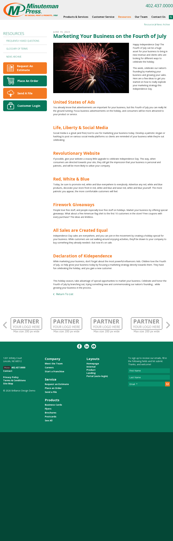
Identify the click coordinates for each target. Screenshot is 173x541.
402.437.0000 (159, 5)
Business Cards (53, 404)
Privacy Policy (11, 377)
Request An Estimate (25, 68)
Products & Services (75, 17)
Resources (124, 17)
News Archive (163, 24)
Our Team (141, 17)
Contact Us (158, 17)
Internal (90, 366)
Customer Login (28, 106)
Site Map (8, 383)
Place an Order (53, 388)
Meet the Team (54, 363)
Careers (49, 367)
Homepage (92, 363)
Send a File (51, 391)
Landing (91, 372)
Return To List (64, 294)
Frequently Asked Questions (22, 40)
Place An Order (27, 81)
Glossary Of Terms (17, 48)
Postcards (50, 416)
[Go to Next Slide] (167, 325)
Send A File (25, 93)
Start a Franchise (54, 371)
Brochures (50, 412)
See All (48, 420)
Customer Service (103, 17)
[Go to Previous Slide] (5, 325)
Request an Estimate (57, 384)
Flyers (48, 408)
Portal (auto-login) (97, 376)
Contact (7, 370)
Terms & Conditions (14, 380)
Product (90, 369)
